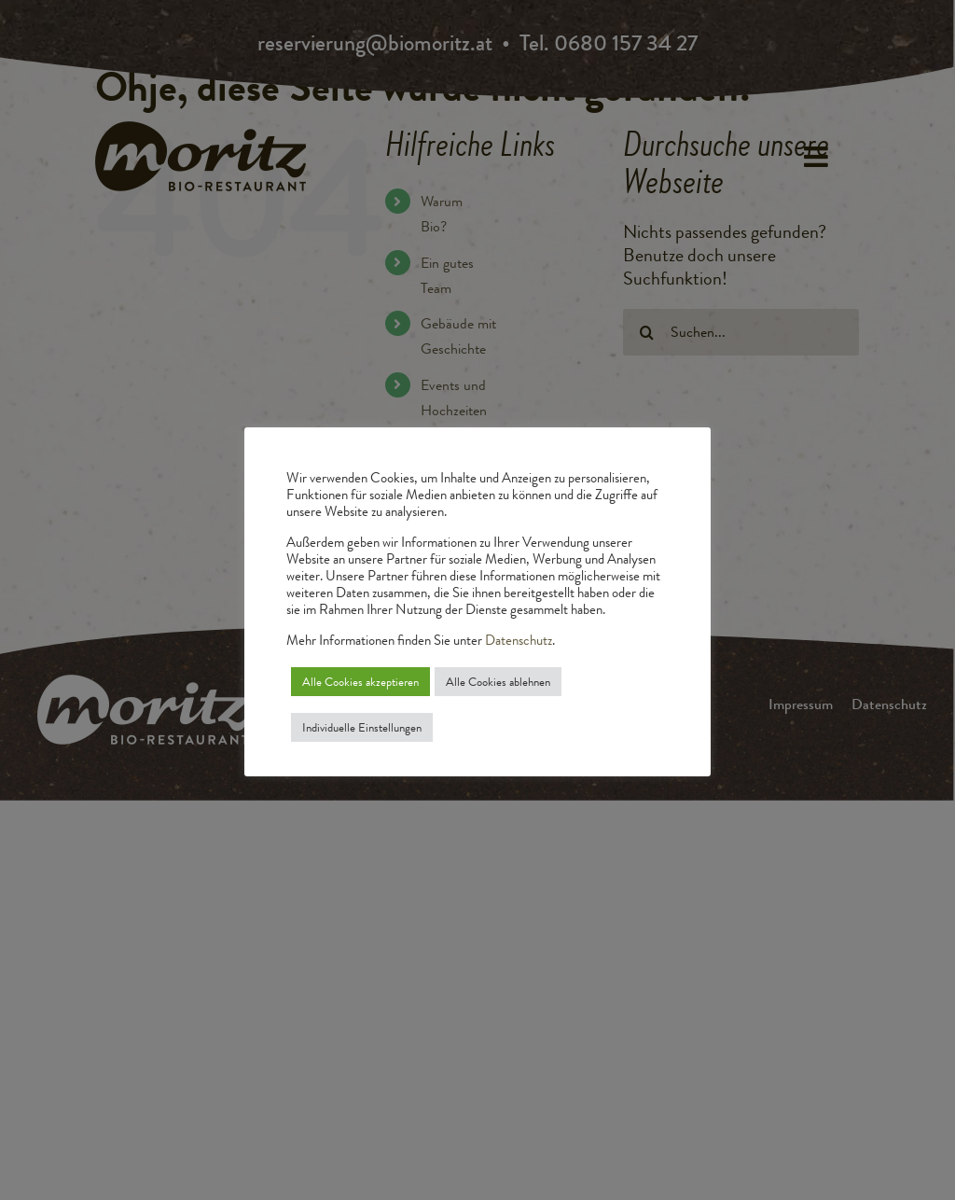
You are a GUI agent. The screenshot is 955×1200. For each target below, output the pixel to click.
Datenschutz (518, 640)
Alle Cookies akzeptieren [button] (360, 682)
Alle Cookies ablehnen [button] (498, 682)
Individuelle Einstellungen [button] (362, 727)
